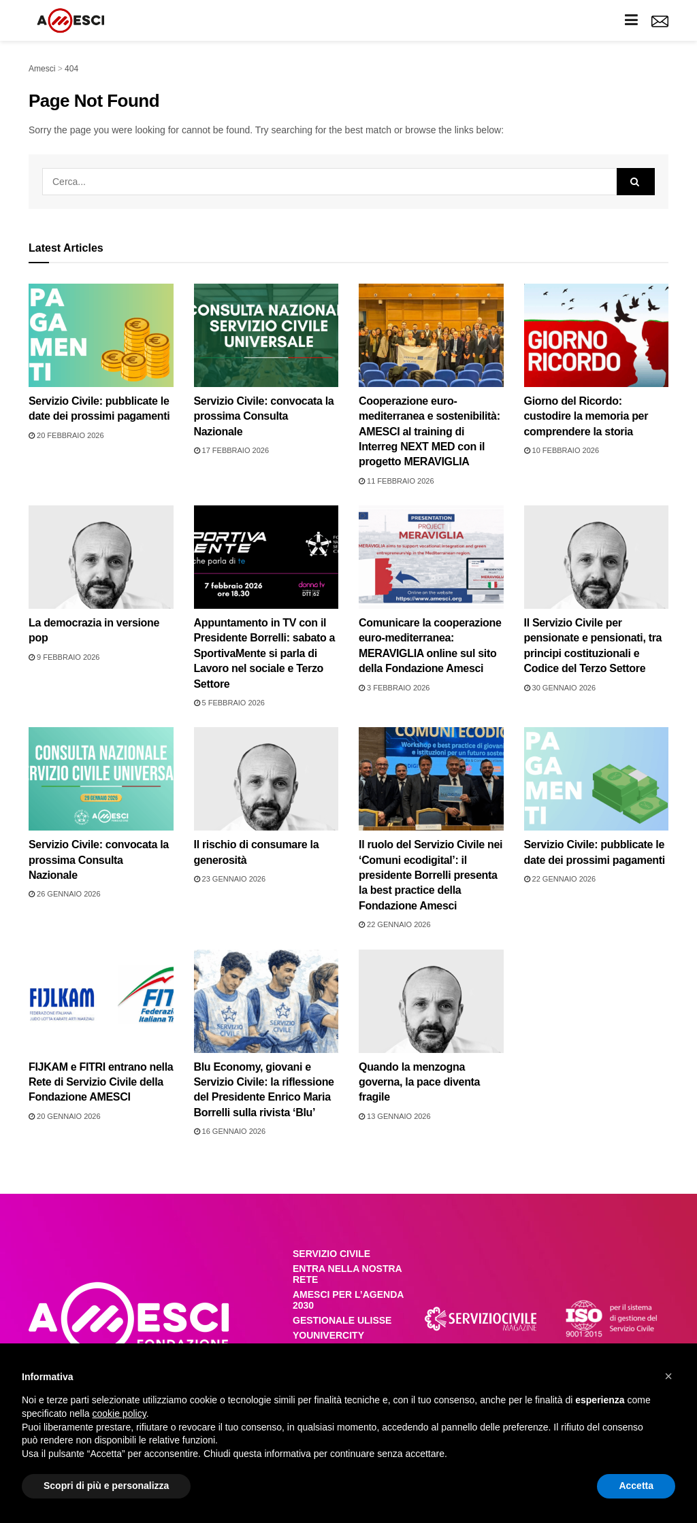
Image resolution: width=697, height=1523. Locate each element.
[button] (668, 1376)
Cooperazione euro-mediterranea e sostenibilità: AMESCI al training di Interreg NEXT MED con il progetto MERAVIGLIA (429, 431)
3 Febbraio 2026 (394, 688)
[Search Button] (636, 181)
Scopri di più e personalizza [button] (106, 1485)
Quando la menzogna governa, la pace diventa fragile (419, 1082)
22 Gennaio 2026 (395, 924)
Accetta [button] (636, 1485)
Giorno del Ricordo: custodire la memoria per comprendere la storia (586, 416)
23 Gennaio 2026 (230, 879)
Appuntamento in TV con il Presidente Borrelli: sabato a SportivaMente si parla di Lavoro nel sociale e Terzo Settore (265, 653)
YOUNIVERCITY (328, 1335)
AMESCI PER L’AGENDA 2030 (348, 1300)
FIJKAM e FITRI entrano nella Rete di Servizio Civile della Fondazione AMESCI (101, 1082)
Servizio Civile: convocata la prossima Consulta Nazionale (264, 416)
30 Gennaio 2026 (560, 688)
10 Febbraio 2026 (562, 450)
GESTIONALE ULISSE (342, 1320)
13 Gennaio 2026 (395, 1116)
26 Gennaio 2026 (65, 894)
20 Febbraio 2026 (66, 435)
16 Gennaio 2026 (230, 1131)
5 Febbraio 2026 (229, 703)
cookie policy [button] (119, 1413)
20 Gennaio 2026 (65, 1116)
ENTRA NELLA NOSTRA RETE (347, 1274)
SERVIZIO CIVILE (331, 1253)
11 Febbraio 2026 (396, 481)
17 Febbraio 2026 (232, 450)
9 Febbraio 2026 (64, 657)
